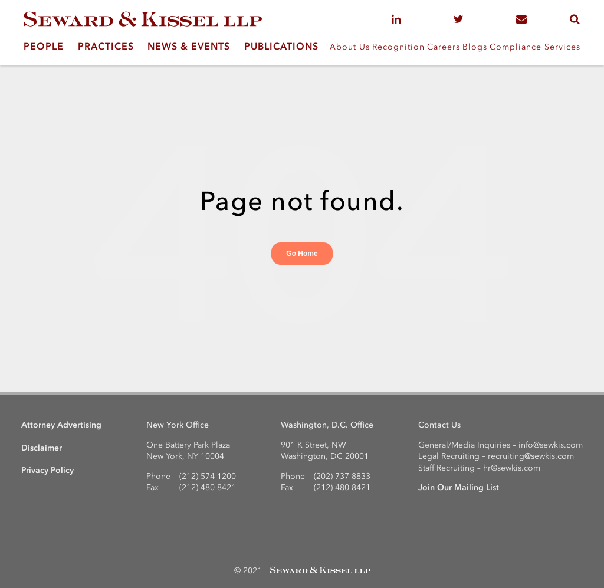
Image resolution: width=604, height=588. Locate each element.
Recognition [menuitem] (398, 47)
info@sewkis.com (550, 445)
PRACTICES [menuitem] (106, 46)
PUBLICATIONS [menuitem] (281, 46)
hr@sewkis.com (511, 468)
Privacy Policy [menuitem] (47, 470)
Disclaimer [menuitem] (41, 448)
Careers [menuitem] (443, 47)
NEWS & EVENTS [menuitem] (188, 46)
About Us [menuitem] (350, 47)
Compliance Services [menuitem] (535, 47)
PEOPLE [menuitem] (44, 46)
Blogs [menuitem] (474, 47)
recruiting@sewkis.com (531, 456)
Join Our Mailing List (458, 487)
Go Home (301, 253)
